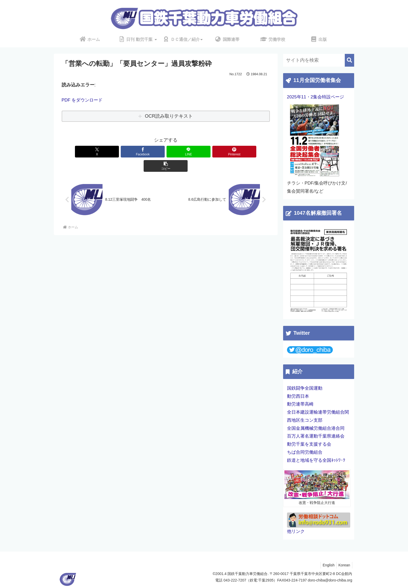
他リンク (296, 531)
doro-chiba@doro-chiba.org (330, 580)
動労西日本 (298, 396)
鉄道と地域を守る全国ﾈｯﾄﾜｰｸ (316, 460)
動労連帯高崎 (300, 404)
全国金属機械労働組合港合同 (316, 428)
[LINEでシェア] (165, 151)
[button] (235, 151)
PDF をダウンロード (83, 100)
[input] (318, 60)
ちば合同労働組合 (304, 452)
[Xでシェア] (95, 151)
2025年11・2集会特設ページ (315, 96)
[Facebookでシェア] (130, 151)
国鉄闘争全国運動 (304, 388)
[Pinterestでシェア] (200, 151)
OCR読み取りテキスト (169, 116)
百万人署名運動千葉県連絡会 (316, 436)
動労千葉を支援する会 (309, 444)
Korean (343, 565)
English (326, 565)
